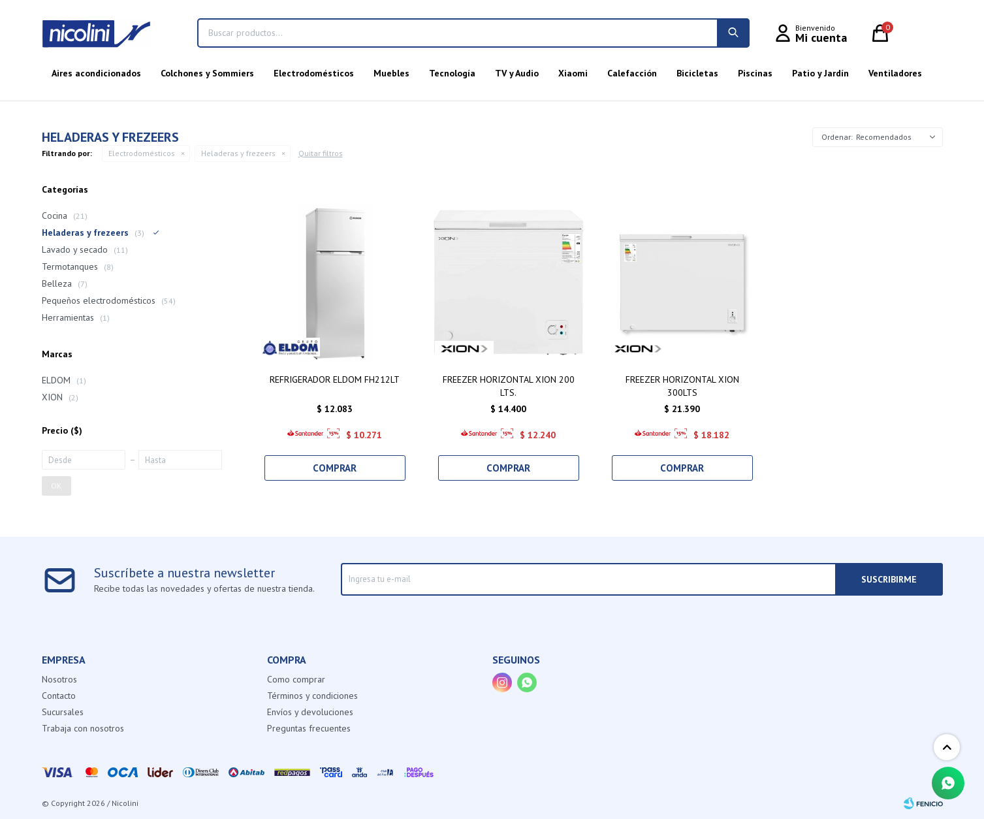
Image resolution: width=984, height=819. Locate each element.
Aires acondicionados (96, 73)
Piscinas (755, 73)
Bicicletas (697, 73)
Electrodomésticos (314, 73)
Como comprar (296, 679)
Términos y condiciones (312, 695)
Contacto (59, 695)
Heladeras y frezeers (238, 153)
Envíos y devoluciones (310, 712)
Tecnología (452, 73)
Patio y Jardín (820, 73)
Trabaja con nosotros (83, 728)
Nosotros (59, 679)
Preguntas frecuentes (309, 728)
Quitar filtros (320, 153)
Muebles (391, 73)
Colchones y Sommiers (207, 73)
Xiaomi (573, 73)
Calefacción (632, 73)
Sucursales (63, 712)
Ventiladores (895, 73)
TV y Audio (517, 73)
